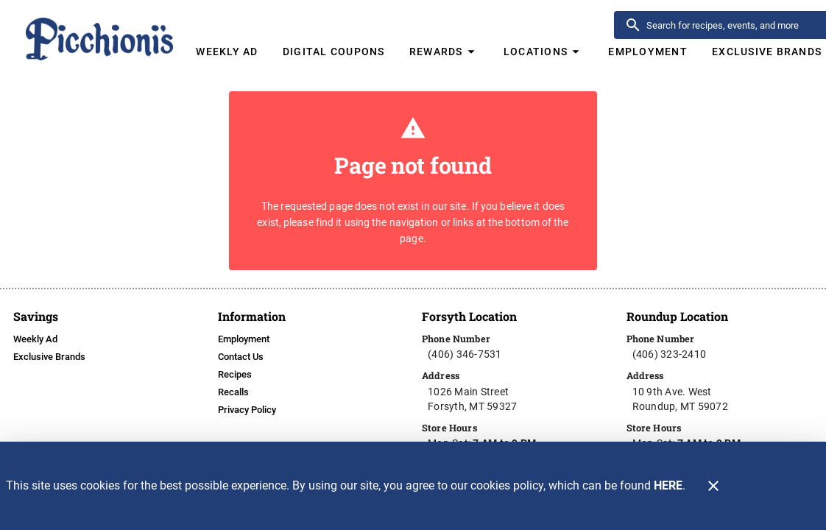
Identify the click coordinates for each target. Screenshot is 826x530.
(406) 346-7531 (465, 354)
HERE (668, 485)
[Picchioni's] (100, 33)
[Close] (713, 486)
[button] (444, 51)
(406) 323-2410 (669, 354)
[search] (734, 25)
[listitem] (35, 339)
